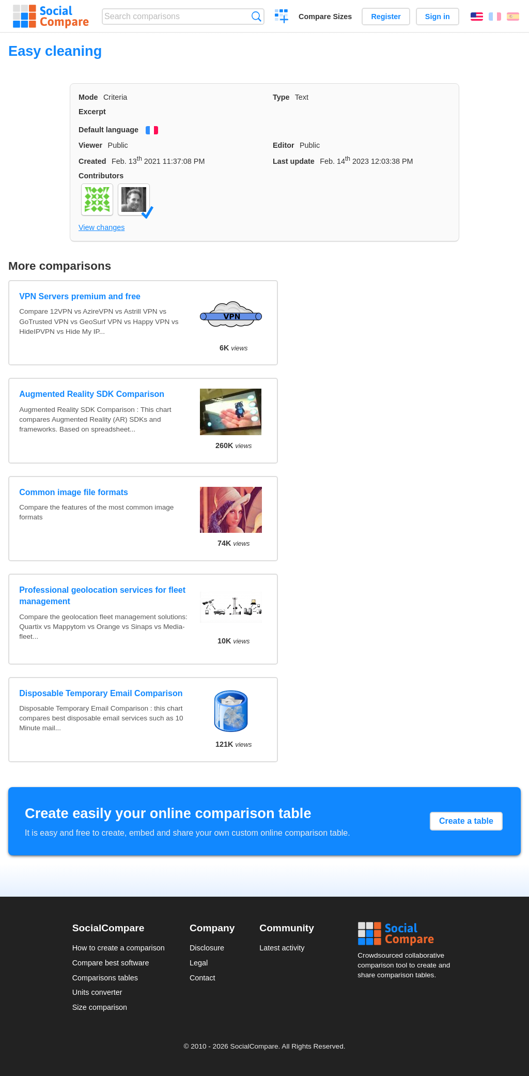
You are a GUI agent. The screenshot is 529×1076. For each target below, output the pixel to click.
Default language (108, 130)
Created (92, 161)
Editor (283, 145)
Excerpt (92, 111)
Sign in (437, 16)
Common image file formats (73, 492)
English (477, 16)
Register (386, 16)
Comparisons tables (105, 978)
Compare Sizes (325, 16)
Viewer (90, 145)
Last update (294, 161)
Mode (88, 97)
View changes (102, 227)
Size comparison (99, 1007)
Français (495, 16)
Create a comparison (282, 17)
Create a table (466, 821)
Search (256, 16)
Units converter (97, 992)
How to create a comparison (118, 948)
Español (513, 16)
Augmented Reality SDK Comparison (91, 394)
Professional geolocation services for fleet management (102, 596)
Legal (199, 963)
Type (281, 97)
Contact (202, 978)
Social (407, 933)
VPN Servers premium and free (80, 296)
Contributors (101, 176)
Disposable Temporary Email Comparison (100, 693)
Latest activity (281, 948)
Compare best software (110, 963)
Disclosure (207, 948)
